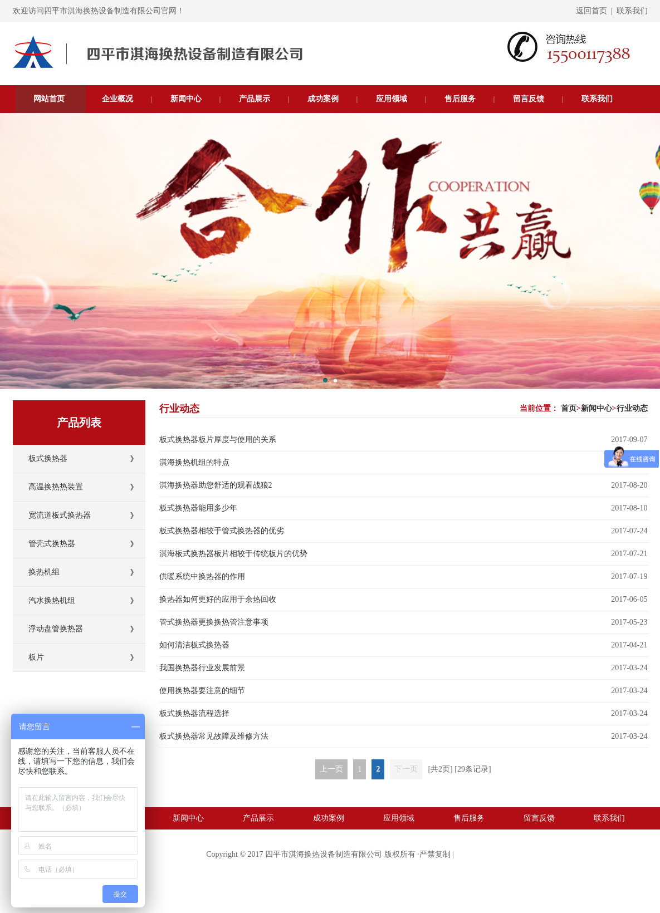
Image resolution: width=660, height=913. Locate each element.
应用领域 (391, 99)
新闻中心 (186, 99)
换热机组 (44, 572)
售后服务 (460, 99)
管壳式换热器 (51, 543)
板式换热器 (47, 458)
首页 (568, 408)
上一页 (331, 769)
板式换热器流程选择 (194, 713)
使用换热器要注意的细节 (202, 690)
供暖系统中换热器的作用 (202, 576)
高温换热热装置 (55, 487)
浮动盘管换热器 (55, 629)
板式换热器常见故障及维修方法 (213, 736)
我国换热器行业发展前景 (202, 668)
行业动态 (632, 408)
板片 (36, 657)
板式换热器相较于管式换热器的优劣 (221, 531)
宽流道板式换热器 (59, 515)
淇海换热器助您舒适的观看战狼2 (215, 485)
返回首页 (591, 11)
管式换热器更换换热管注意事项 (213, 622)
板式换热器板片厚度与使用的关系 (217, 439)
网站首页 (49, 99)
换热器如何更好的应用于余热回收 (217, 599)
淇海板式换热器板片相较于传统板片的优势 (233, 553)
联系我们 (632, 11)
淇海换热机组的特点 (194, 462)
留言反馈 (528, 99)
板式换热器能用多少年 (198, 508)
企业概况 (117, 99)
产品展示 (254, 99)
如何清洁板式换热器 (194, 645)
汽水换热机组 (51, 600)
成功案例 (323, 99)
